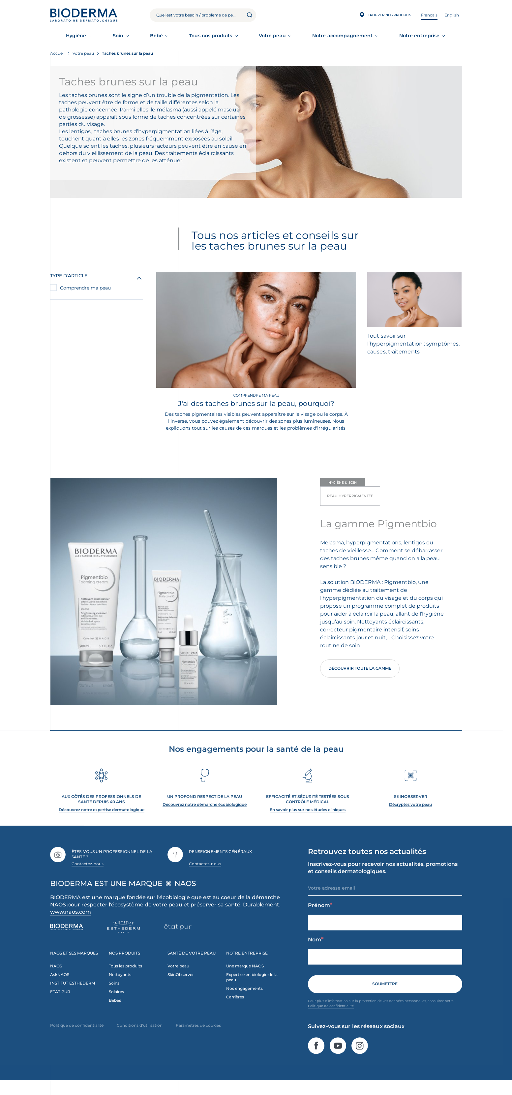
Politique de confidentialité (331, 1018)
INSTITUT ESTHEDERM (72, 995)
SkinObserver (180, 987)
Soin (118, 36)
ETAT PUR (60, 1004)
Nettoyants (120, 987)
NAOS (56, 978)
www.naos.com (70, 925)
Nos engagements (244, 1001)
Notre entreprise (419, 36)
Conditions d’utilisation (140, 1038)
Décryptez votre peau (410, 817)
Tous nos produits (210, 36)
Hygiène (76, 36)
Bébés (115, 1013)
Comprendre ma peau (85, 288)
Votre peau (272, 36)
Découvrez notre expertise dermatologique (101, 822)
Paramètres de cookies (198, 1038)
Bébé (156, 36)
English (451, 15)
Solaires (116, 1004)
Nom (315, 952)
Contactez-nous (88, 876)
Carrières (235, 1009)
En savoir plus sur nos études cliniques (308, 822)
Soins (114, 995)
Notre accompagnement (342, 36)
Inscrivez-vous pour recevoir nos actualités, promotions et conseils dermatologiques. (383, 880)
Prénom (320, 918)
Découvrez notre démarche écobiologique (205, 817)
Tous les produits (125, 978)
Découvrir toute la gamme (359, 668)
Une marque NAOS (245, 978)
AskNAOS (59, 987)
